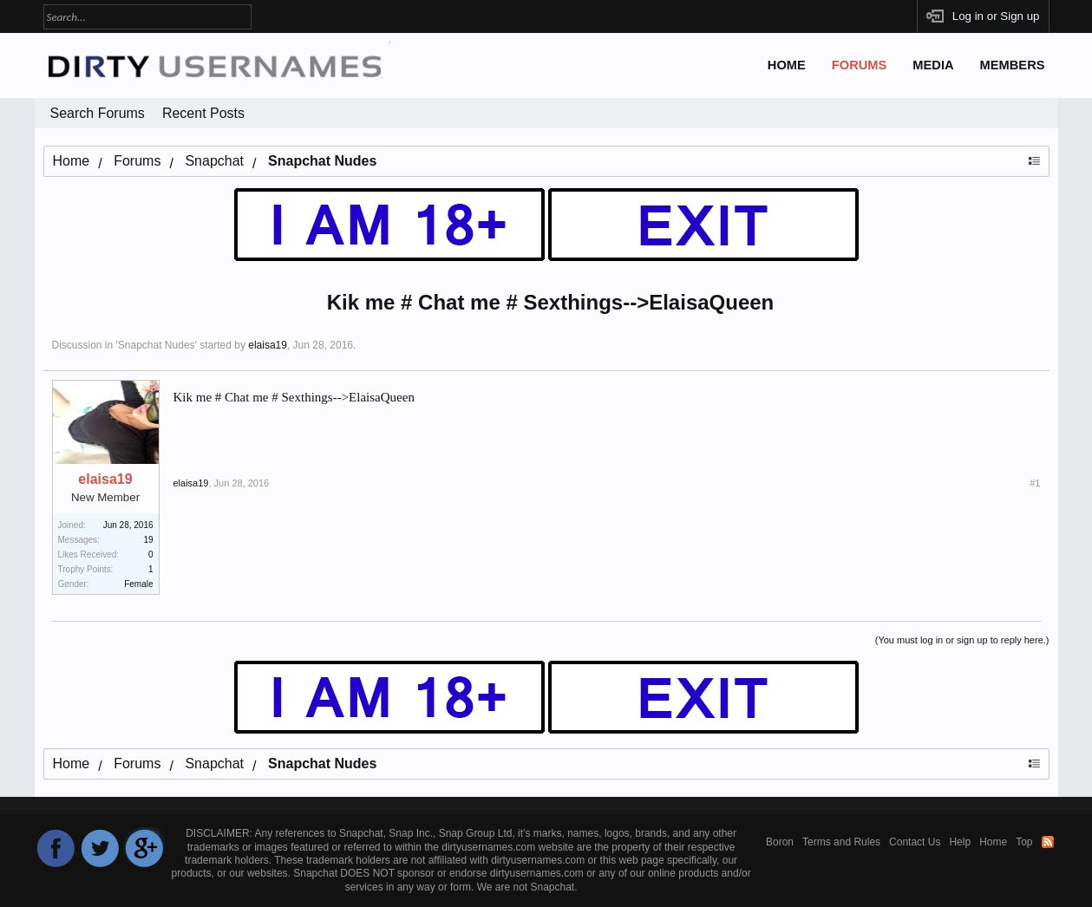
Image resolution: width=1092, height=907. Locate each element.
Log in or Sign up (996, 16)
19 (148, 540)
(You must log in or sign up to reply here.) (962, 640)
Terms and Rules (841, 842)
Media (932, 65)
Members (1012, 65)
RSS (1048, 842)
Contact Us (914, 842)
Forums (859, 65)
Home (787, 65)
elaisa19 (267, 345)
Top (1024, 842)
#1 (1035, 483)
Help (960, 842)
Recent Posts (203, 113)
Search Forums (97, 113)
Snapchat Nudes (156, 345)
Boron (780, 842)
